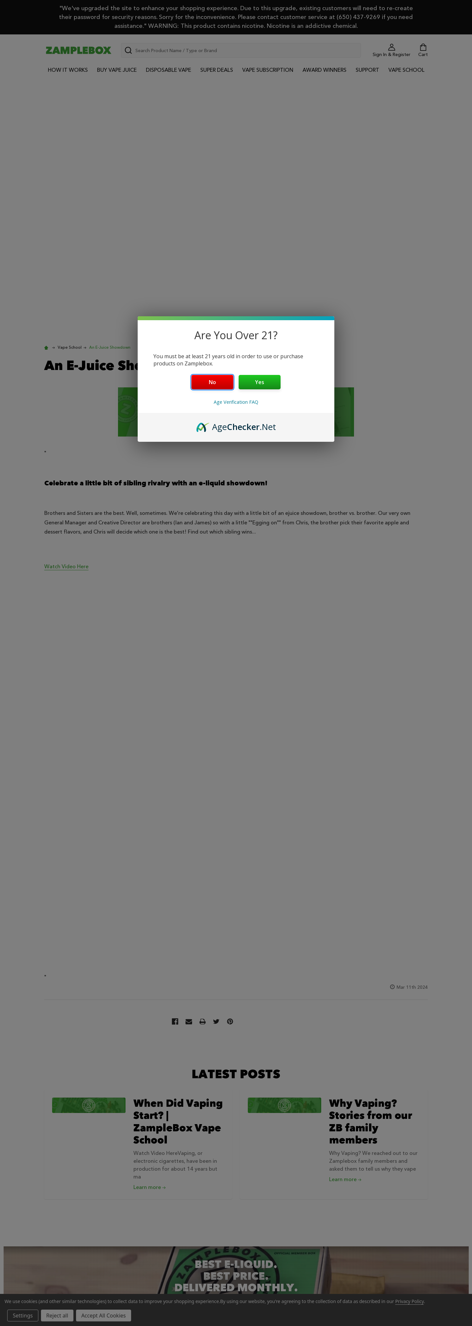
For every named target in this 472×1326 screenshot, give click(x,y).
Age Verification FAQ (236, 402)
